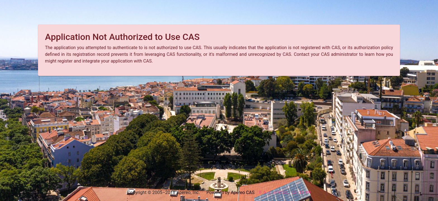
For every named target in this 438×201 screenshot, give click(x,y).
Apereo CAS (242, 192)
